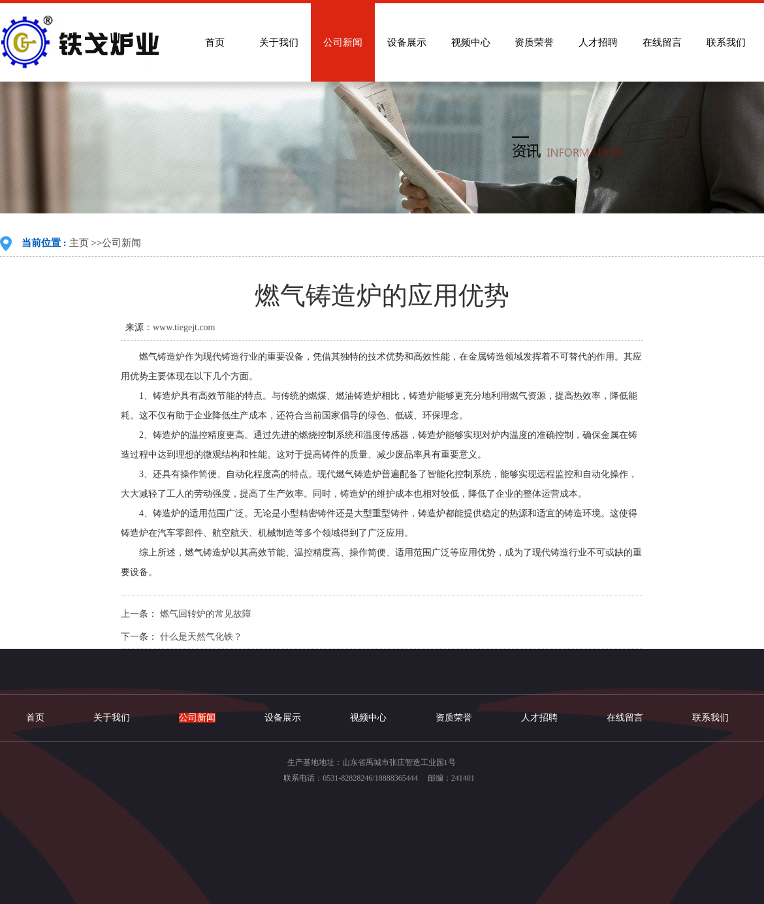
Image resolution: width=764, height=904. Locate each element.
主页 (79, 243)
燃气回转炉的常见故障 (205, 614)
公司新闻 (121, 243)
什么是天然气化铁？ (201, 637)
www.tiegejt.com (184, 327)
